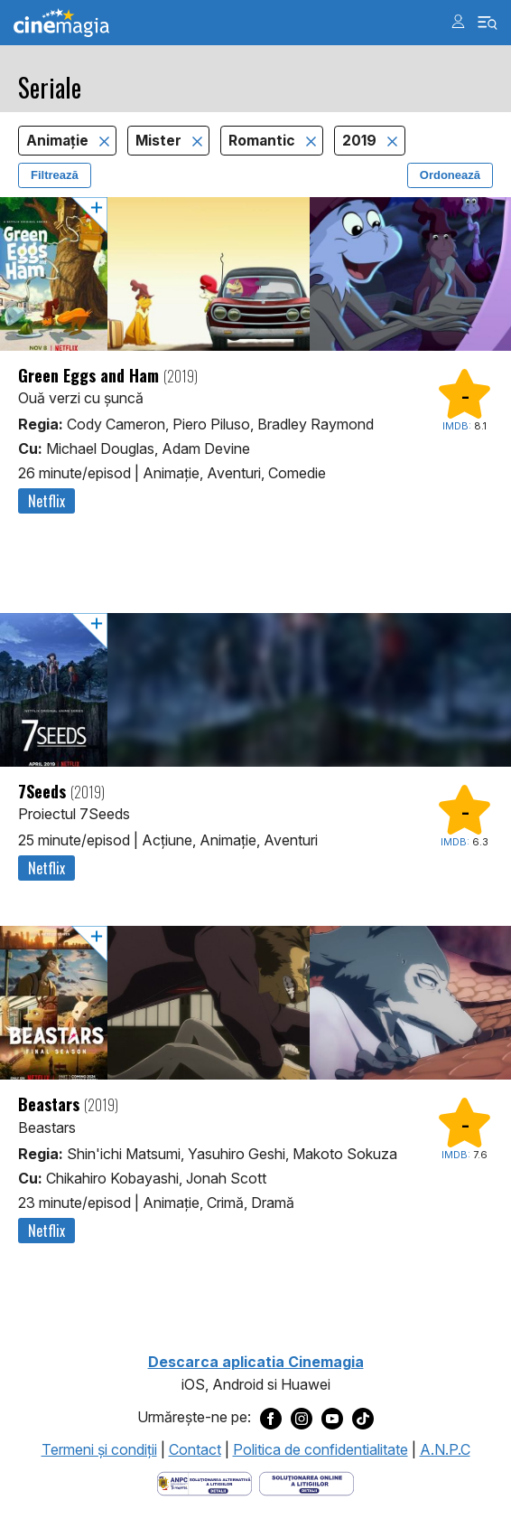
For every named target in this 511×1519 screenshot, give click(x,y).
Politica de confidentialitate (320, 1449)
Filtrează (55, 175)
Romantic (263, 140)
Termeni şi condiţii (99, 1449)
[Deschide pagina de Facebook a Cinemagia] (271, 1417)
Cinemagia (61, 23)
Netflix (46, 501)
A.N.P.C (445, 1449)
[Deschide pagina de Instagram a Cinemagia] (301, 1417)
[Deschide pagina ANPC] (204, 1483)
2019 (361, 140)
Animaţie (59, 140)
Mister (160, 140)
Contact (195, 1449)
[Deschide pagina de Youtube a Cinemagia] (332, 1417)
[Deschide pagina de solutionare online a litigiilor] (306, 1483)
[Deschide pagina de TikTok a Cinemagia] (363, 1417)
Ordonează (450, 175)
